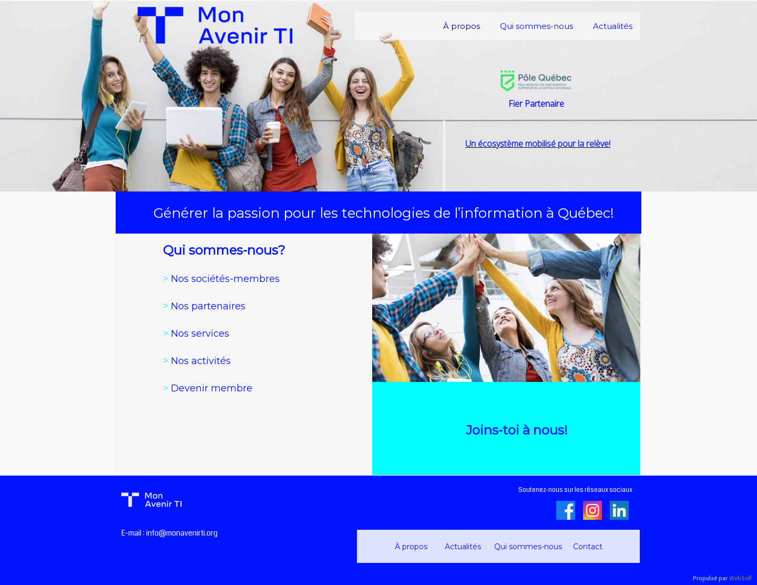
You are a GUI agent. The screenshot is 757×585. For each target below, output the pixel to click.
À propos (412, 546)
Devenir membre (207, 388)
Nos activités (197, 361)
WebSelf (740, 578)
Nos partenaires (208, 306)
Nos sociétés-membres (221, 279)
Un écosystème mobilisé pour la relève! (537, 143)
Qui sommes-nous (528, 546)
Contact (587, 546)
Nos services (196, 333)
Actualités (464, 546)
